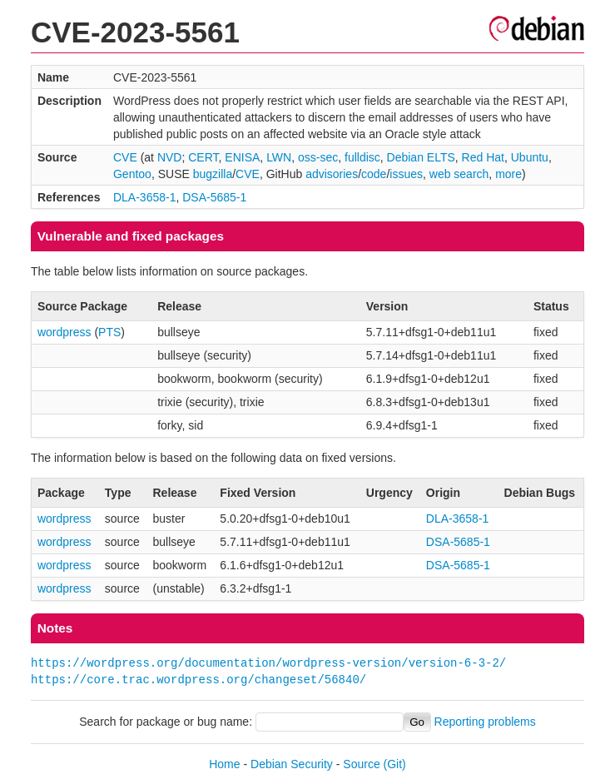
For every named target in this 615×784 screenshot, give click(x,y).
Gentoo (132, 174)
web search (459, 174)
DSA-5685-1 (214, 197)
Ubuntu (529, 157)
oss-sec (318, 157)
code (373, 174)
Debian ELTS (421, 157)
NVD (169, 157)
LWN (278, 157)
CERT (203, 157)
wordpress (64, 332)
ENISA (242, 157)
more (508, 174)
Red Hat (483, 157)
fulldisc (362, 157)
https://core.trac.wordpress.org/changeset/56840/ (198, 679)
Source (361, 764)
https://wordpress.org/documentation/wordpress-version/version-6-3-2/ (268, 663)
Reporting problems (485, 721)
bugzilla (212, 174)
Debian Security (291, 764)
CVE (125, 157)
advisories (331, 174)
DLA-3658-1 (144, 197)
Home (224, 764)
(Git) (395, 764)
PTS (109, 332)
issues (406, 174)
